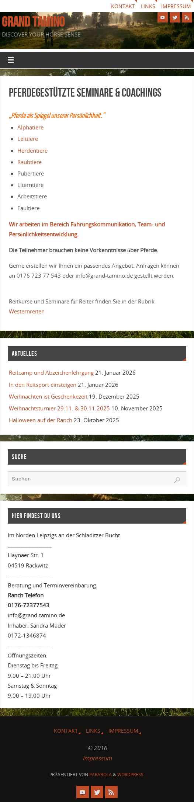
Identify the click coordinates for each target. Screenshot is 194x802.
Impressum (176, 6)
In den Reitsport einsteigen (42, 384)
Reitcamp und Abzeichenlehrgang (51, 372)
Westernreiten (27, 311)
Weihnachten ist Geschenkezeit (48, 396)
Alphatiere (30, 127)
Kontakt (123, 6)
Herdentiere (32, 150)
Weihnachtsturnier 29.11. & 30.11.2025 (59, 408)
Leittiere (27, 138)
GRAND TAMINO (33, 22)
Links (148, 6)
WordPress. (131, 774)
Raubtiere (29, 162)
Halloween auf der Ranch (40, 420)
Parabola (100, 774)
